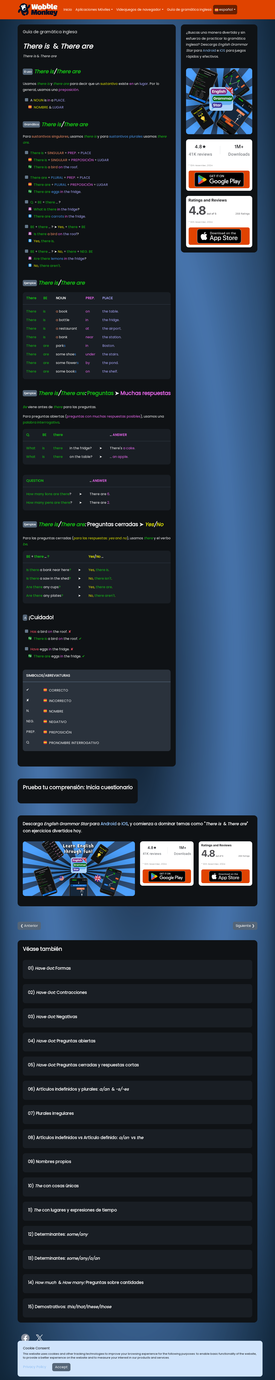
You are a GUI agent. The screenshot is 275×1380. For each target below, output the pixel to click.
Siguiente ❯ (245, 925)
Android (209, 50)
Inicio (67, 9)
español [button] (224, 9)
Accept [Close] (61, 1367)
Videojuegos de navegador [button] (138, 9)
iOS (222, 50)
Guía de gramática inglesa (189, 9)
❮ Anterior (29, 925)
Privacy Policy (34, 1366)
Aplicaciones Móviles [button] (92, 9)
